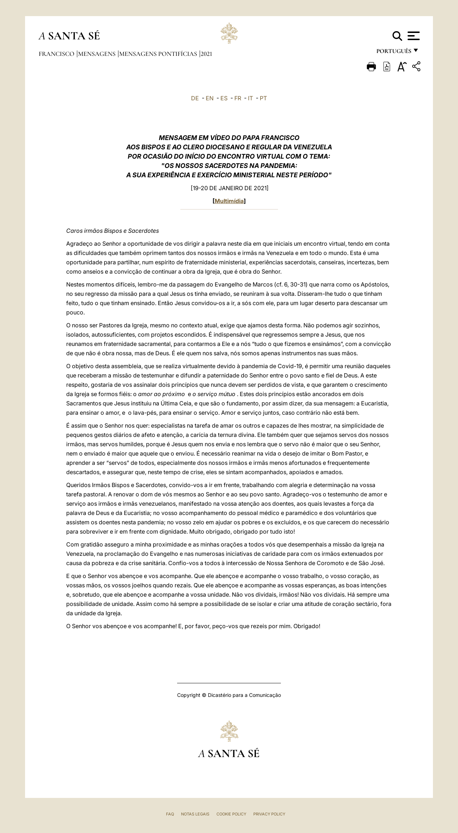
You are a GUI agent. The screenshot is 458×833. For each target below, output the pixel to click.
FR (237, 98)
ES (224, 98)
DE (195, 98)
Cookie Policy (231, 814)
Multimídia (229, 200)
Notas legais (195, 814)
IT (250, 98)
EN (210, 98)
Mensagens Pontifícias (159, 54)
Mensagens (97, 54)
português (393, 52)
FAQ (170, 814)
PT (263, 98)
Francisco (57, 54)
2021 (206, 54)
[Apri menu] (413, 36)
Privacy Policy (269, 814)
